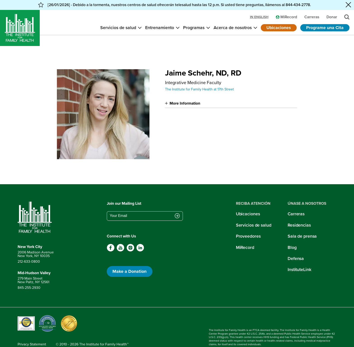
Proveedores (248, 225)
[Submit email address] (177, 205)
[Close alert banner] (348, 5)
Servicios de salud (253, 214)
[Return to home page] (36, 206)
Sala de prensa (302, 225)
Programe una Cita (325, 27)
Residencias (299, 214)
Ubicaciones (278, 27)
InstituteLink (299, 258)
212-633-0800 (29, 250)
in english (259, 17)
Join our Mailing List (124, 193)
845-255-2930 (29, 276)
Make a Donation (129, 260)
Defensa (296, 247)
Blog (292, 236)
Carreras (296, 203)
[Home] (20, 28)
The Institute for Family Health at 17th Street (199, 78)
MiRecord (245, 236)
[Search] (346, 17)
